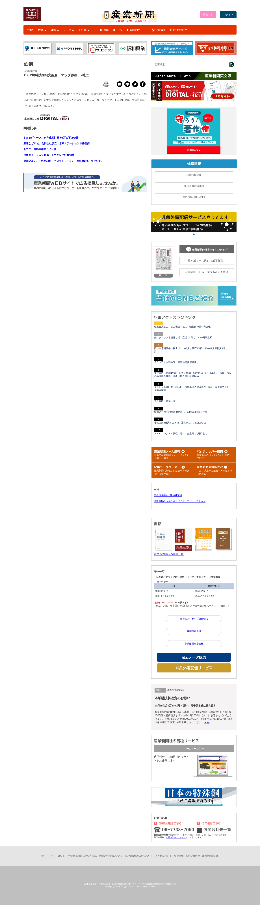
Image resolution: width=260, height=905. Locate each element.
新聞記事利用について (110, 856)
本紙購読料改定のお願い (172, 698)
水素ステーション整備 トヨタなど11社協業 (48, 155)
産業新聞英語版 (210, 856)
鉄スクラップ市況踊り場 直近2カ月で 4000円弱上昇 (183, 337)
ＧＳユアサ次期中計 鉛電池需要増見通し (176, 362)
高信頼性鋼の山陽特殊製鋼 (168, 495)
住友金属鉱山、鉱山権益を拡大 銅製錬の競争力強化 (182, 326)
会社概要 (178, 856)
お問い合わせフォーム (176, 837)
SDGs (61, 856)
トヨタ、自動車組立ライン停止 (41, 149)
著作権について (163, 856)
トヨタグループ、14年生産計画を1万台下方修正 (50, 137)
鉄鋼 (28, 64)
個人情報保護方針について (139, 856)
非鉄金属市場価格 (194, 186)
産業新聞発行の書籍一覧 (169, 554)
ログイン (228, 14)
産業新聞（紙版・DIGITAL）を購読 (206, 272)
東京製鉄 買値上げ (164, 401)
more (207, 722)
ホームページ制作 (194, 748)
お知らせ (160, 690)
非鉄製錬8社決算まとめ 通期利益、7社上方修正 (180, 422)
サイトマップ (48, 856)
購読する (208, 14)
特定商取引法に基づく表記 (82, 856)
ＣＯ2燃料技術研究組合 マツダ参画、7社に (56, 75)
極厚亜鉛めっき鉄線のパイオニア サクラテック (179, 501)
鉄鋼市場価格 (194, 175)
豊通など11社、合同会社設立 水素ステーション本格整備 (56, 143)
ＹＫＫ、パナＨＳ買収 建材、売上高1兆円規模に (180, 433)
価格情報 (194, 163)
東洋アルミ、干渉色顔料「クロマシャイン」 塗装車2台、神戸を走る (63, 160)
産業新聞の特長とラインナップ (206, 249)
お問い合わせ (193, 856)
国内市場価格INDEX (194, 197)
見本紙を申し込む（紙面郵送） (207, 260)
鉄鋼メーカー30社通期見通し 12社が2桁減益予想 (180, 412)
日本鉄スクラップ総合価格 (194, 618)
